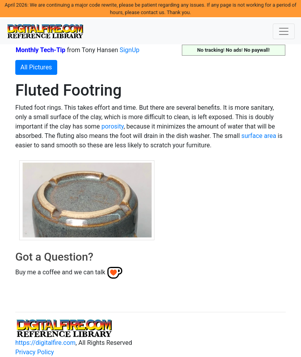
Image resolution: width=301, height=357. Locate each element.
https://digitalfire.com (45, 342)
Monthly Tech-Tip (40, 50)
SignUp (130, 50)
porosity (113, 126)
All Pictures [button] (36, 67)
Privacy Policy (34, 352)
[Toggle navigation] (284, 31)
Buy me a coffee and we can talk (60, 272)
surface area (258, 136)
